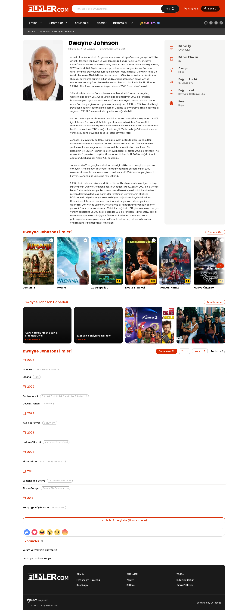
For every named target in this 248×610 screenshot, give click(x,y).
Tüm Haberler (215, 302)
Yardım (130, 580)
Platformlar (119, 23)
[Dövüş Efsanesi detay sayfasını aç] (141, 261)
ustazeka (216, 602)
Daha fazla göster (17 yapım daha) (124, 520)
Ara (170, 8)
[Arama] (116, 9)
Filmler (32, 23)
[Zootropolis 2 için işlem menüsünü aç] (119, 240)
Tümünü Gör (215, 232)
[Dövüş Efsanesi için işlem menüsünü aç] (154, 240)
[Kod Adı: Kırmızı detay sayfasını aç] (175, 261)
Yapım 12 (200, 351)
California (194, 94)
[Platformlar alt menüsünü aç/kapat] (131, 23)
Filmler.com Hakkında (88, 580)
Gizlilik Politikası (185, 585)
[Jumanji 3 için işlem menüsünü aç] (51, 240)
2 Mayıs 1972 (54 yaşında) (82, 49)
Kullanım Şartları (185, 580)
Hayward (183, 94)
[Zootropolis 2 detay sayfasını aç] (107, 261)
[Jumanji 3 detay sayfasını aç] (38, 261)
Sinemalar (56, 23)
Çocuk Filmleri (150, 23)
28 (179, 61)
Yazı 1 (185, 351)
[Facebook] (216, 22)
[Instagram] (211, 22)
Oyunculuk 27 (166, 351)
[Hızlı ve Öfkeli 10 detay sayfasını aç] (209, 261)
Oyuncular (82, 23)
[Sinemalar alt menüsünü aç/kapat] (67, 23)
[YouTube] (206, 22)
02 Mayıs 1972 (185, 83)
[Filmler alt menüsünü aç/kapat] (41, 23)
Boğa (181, 105)
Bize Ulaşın (82, 585)
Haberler (101, 23)
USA (203, 94)
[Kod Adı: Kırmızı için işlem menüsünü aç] (188, 240)
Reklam (131, 585)
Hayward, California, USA (112, 49)
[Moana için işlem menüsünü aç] (85, 240)
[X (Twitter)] (221, 22)
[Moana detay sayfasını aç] (73, 261)
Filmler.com (52, 605)
